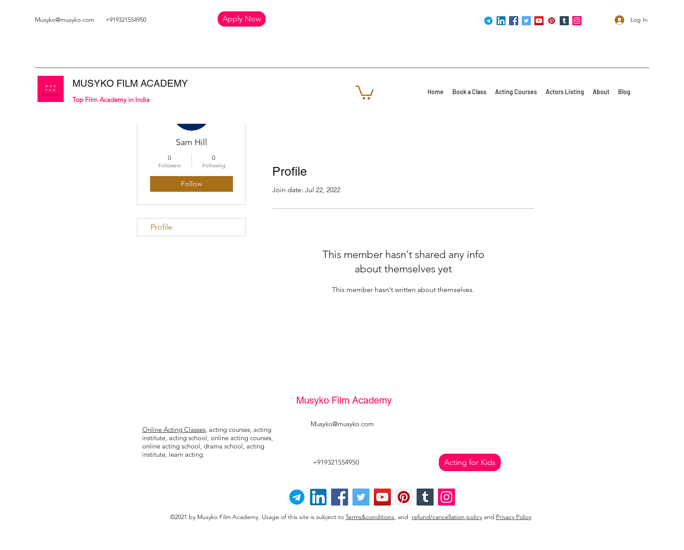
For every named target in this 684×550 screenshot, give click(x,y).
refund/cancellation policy (447, 517)
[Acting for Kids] (470, 462)
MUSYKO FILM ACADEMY (130, 83)
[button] (242, 19)
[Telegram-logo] (296, 497)
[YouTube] (539, 20)
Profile (161, 227)
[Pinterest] (551, 20)
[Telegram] (488, 20)
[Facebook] (513, 20)
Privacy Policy (513, 517)
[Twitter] (526, 20)
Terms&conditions (369, 517)
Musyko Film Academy (344, 400)
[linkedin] (501, 20)
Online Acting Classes (173, 429)
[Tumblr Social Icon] (564, 20)
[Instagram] (576, 20)
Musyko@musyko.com (64, 20)
